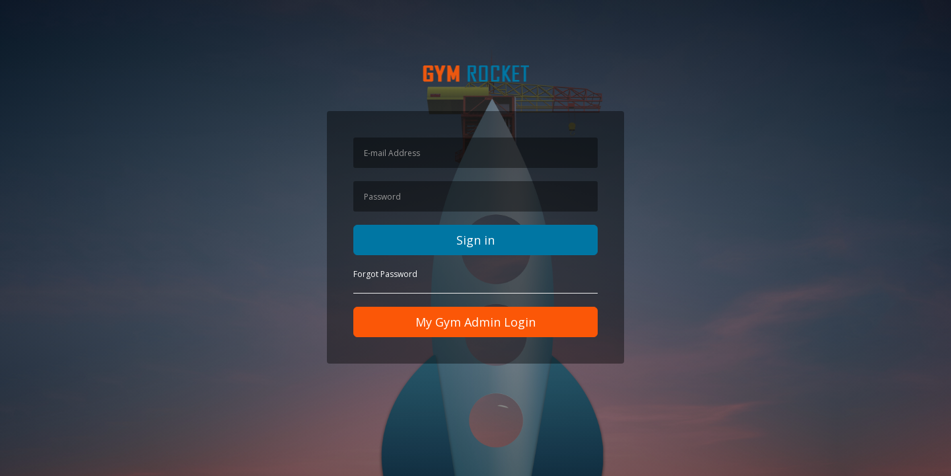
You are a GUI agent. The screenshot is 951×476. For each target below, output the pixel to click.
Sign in (475, 240)
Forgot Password (385, 274)
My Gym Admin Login (475, 322)
